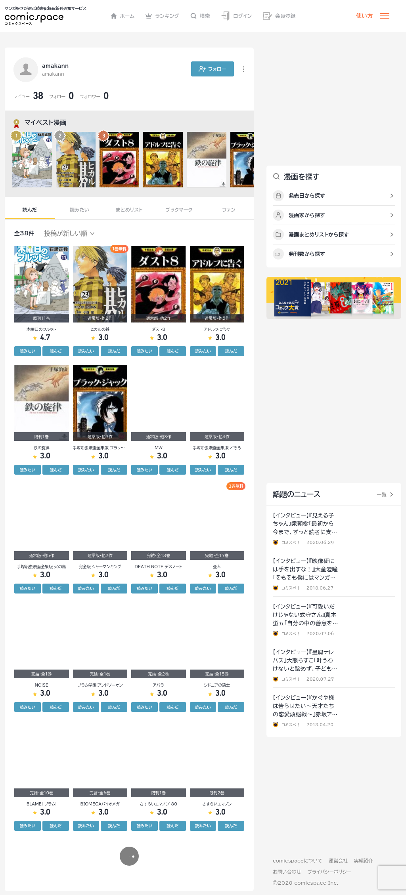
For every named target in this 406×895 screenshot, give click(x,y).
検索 (200, 16)
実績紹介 (363, 860)
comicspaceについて (297, 860)
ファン (229, 209)
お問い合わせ (287, 871)
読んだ (30, 209)
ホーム (123, 16)
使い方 (364, 16)
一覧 (382, 494)
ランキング (162, 16)
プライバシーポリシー (329, 871)
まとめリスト (129, 209)
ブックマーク (179, 209)
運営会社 (338, 860)
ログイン (236, 16)
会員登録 (279, 16)
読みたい (79, 209)
